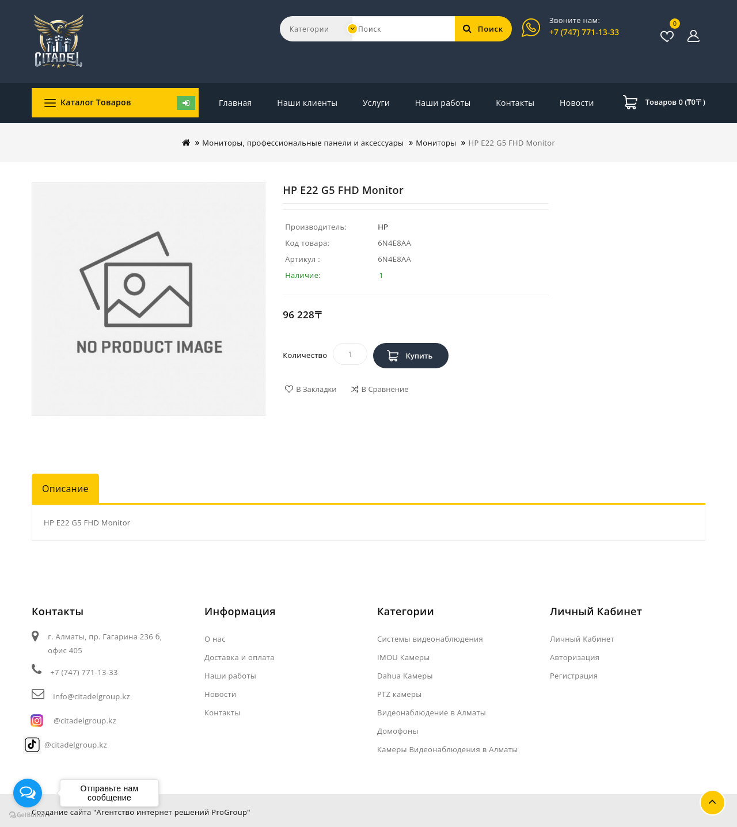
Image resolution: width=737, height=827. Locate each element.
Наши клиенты (307, 102)
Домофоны (398, 731)
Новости (513, 102)
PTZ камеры (399, 694)
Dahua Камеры (405, 675)
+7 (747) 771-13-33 (584, 31)
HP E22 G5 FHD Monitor (512, 143)
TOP (712, 802)
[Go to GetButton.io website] (27, 815)
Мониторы (436, 143)
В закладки (316, 389)
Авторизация (574, 657)
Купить (418, 355)
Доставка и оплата (239, 657)
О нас (215, 639)
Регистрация (574, 675)
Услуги (376, 102)
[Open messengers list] (27, 793)
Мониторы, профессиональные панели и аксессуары (303, 143)
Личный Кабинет (582, 639)
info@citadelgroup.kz (91, 696)
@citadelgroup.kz (85, 720)
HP (383, 227)
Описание (65, 488)
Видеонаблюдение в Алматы (431, 712)
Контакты (574, 102)
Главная (235, 102)
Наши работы (443, 102)
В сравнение (385, 389)
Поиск (483, 29)
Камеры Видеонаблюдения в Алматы (447, 749)
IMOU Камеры (403, 657)
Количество (305, 355)
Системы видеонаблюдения (430, 639)
